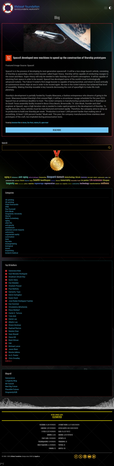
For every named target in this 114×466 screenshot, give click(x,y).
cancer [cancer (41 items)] (95, 177)
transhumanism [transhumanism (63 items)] (95, 184)
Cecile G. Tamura (15, 313)
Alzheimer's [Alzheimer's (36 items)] (15, 177)
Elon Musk (30, 122)
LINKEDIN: (43, 428)
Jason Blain (13, 349)
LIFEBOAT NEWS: (63, 424)
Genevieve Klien (16, 122)
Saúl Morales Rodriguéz (18, 274)
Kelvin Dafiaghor (15, 295)
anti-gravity (9, 225)
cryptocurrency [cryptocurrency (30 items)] (101, 177)
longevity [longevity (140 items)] (10, 183)
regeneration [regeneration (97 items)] (49, 183)
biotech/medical (11, 253)
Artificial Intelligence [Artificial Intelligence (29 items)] (34, 177)
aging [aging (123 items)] (6, 177)
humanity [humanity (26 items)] (53, 180)
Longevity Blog (11, 381)
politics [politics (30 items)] (26, 184)
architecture (9, 228)
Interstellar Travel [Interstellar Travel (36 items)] (75, 181)
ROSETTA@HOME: (43, 445)
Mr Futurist (9, 384)
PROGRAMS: (61, 441)
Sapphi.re (37, 456)
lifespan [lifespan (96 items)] (106, 180)
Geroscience (10, 378)
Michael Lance (14, 346)
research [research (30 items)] (57, 184)
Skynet (8, 216)
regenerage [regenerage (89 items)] (39, 183)
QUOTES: (60, 448)
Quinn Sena (13, 280)
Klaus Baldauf (14, 310)
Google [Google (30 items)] (31, 180)
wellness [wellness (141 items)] (105, 183)
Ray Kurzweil (10, 209)
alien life (8, 223)
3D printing (9, 200)
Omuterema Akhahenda (18, 307)
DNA (7, 207)
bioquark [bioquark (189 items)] (51, 177)
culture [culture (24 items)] (106, 177)
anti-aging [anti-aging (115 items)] (23, 177)
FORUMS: (51, 448)
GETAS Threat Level (57, 416)
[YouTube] (89, 456)
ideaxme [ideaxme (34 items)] (58, 181)
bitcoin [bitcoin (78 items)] (77, 177)
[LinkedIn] (85, 456)
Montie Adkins (14, 352)
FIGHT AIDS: (45, 438)
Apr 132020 (8, 58)
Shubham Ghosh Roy (17, 277)
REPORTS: (61, 438)
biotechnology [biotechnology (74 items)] (70, 177)
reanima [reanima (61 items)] (31, 184)
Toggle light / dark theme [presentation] (110, 7)
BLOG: (60, 431)
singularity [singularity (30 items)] (64, 184)
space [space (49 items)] (70, 184)
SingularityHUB (11, 392)
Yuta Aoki (12, 316)
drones (24, 122)
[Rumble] (94, 456)
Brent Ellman (14, 340)
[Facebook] (76, 456)
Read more (57, 130)
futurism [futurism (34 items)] (27, 181)
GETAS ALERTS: (62, 428)
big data (8, 241)
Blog (57, 18)
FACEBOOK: (42, 424)
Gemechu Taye (14, 292)
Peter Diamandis (11, 204)
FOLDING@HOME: (43, 441)
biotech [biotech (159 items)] (60, 177)
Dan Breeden (14, 283)
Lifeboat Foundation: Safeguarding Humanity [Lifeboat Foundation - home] (51, 8)
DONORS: (49, 435)
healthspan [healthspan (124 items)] (45, 180)
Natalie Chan (14, 331)
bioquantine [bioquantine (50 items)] (42, 177)
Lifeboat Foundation (15, 456)
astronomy (9, 232)
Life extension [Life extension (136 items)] (95, 180)
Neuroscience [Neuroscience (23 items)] (21, 184)
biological (9, 246)
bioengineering (11, 244)
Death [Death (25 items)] (109, 177)
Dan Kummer (14, 304)
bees (7, 239)
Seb (10, 343)
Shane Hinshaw (15, 325)
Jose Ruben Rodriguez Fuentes (21, 301)
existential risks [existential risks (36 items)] (10, 181)
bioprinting (9, 251)
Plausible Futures (12, 389)
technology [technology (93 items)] (84, 183)
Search (109, 147)
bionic (7, 248)
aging (7, 221)
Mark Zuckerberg (11, 218)
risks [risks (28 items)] (61, 183)
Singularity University (13, 214)
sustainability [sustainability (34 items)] (75, 184)
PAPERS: (60, 445)
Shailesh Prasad (15, 286)
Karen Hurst (13, 298)
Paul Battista (14, 289)
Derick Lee (13, 319)
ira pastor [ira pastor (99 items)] (85, 180)
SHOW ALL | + (8, 361)
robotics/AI (37, 122)
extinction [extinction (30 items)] (17, 180)
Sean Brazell (13, 334)
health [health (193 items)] (36, 180)
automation (9, 237)
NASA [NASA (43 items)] (16, 184)
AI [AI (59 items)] (10, 177)
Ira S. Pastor (13, 355)
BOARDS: (60, 435)
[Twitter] (80, 456)
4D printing (9, 202)
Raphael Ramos (15, 328)
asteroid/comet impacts (14, 230)
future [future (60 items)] (22, 180)
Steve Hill (12, 337)
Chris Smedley (14, 358)
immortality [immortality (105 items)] (65, 180)
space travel (44, 122)
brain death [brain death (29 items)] (90, 177)
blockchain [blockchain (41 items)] (84, 177)
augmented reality (12, 234)
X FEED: (44, 431)
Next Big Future (11, 386)
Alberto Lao (13, 322)
